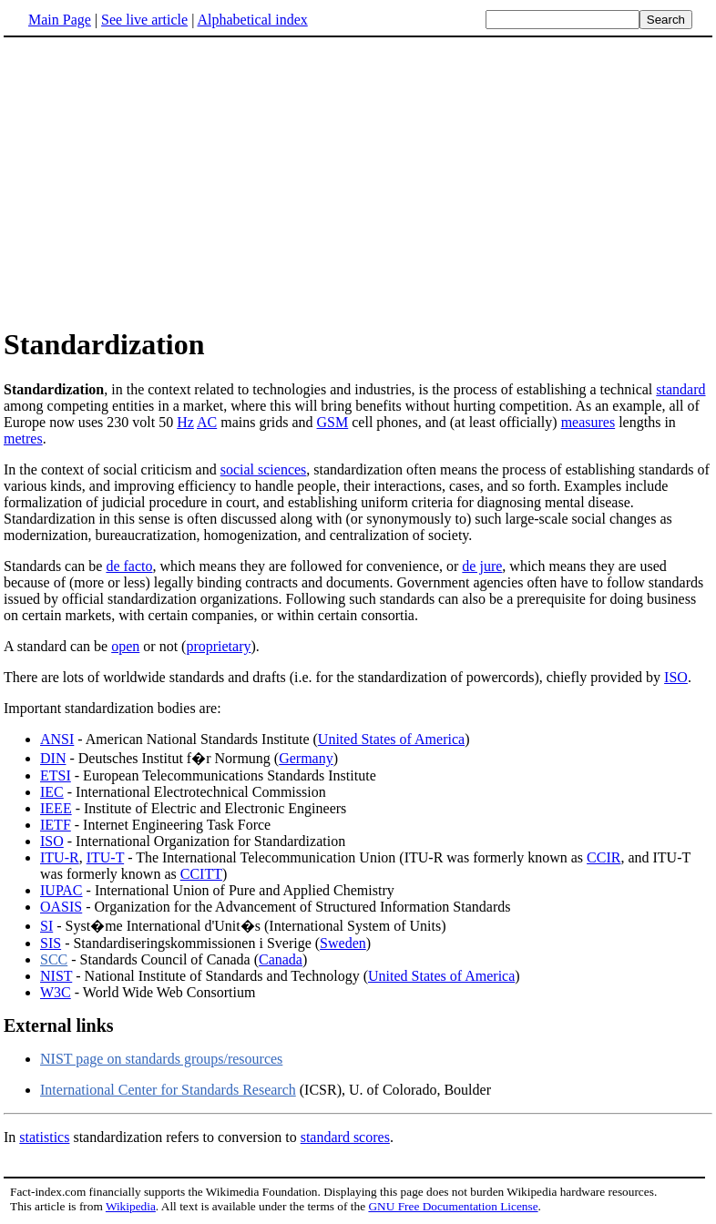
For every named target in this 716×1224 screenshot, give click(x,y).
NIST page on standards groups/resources (161, 1058)
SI (46, 925)
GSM (333, 422)
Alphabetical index (252, 19)
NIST (56, 976)
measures (588, 422)
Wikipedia (131, 1206)
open (125, 646)
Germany (306, 758)
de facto (129, 566)
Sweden (343, 943)
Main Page (59, 19)
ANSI (57, 739)
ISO (676, 677)
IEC (52, 792)
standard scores (345, 1137)
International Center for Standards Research (168, 1089)
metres (23, 438)
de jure (482, 566)
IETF (55, 824)
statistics (44, 1137)
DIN (53, 758)
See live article (144, 19)
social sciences (263, 469)
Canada (280, 959)
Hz (185, 422)
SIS (50, 943)
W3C (55, 992)
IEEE (56, 808)
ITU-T (105, 857)
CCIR (603, 857)
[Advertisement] (157, 181)
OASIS (61, 906)
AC (207, 422)
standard (680, 389)
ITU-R (59, 857)
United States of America (391, 739)
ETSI (55, 775)
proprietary (218, 646)
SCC (53, 959)
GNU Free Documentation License (452, 1206)
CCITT (201, 874)
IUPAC (61, 890)
